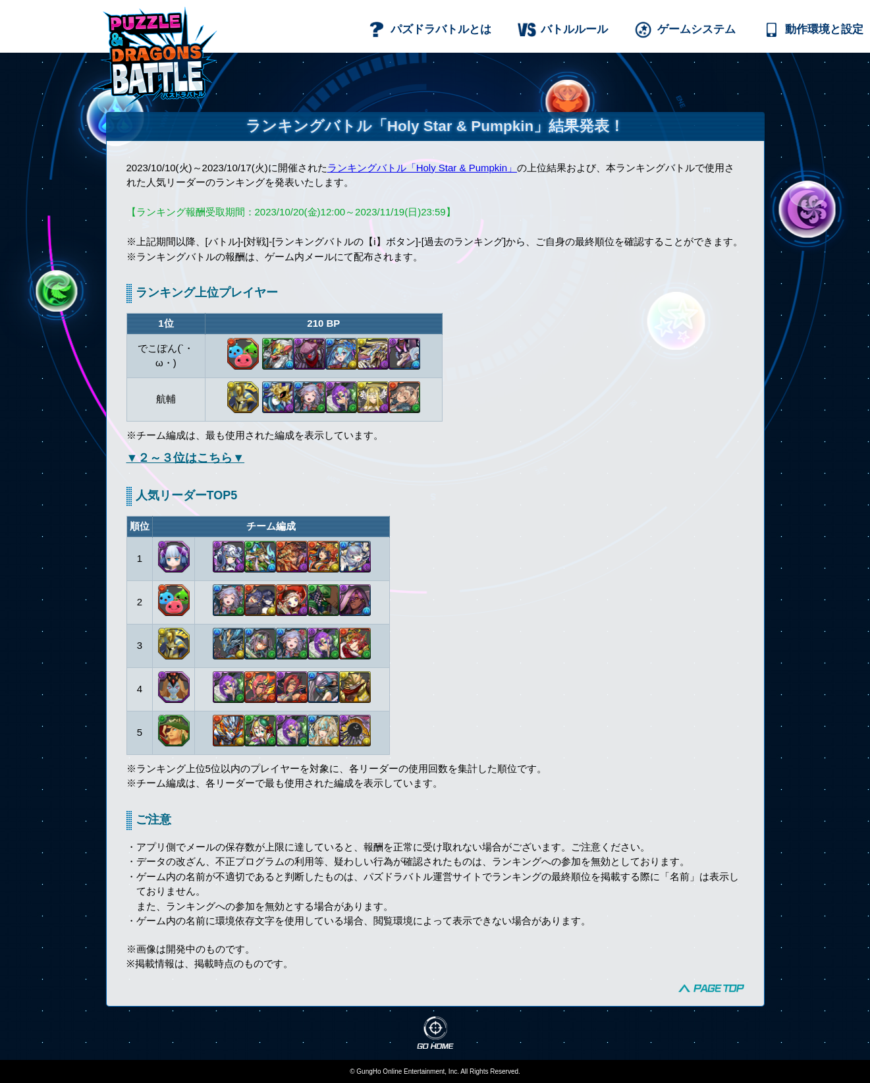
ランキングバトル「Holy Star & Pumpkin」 (422, 167)
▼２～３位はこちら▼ (185, 457)
